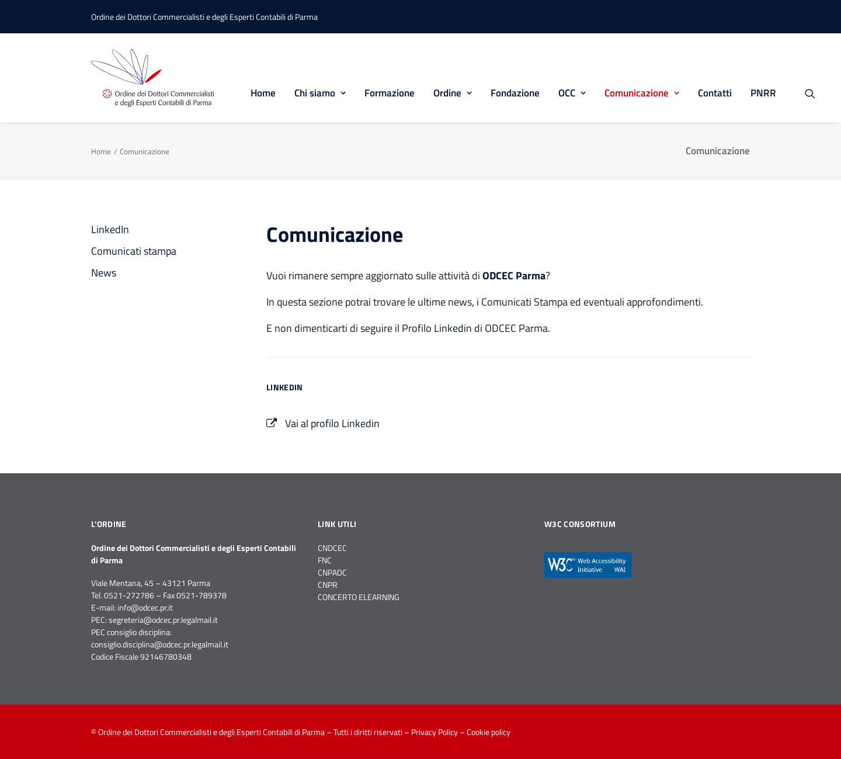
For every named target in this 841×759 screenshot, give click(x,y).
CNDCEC (332, 548)
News (103, 272)
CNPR (328, 584)
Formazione (389, 92)
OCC (572, 92)
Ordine (452, 92)
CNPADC (332, 572)
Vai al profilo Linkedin (332, 423)
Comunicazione (641, 92)
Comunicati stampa (133, 251)
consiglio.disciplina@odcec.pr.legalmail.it (159, 644)
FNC (325, 560)
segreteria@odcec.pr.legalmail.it (163, 620)
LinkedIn (110, 229)
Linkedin (453, 328)
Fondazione (515, 92)
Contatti (715, 92)
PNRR (763, 92)
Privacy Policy (434, 732)
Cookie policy (488, 732)
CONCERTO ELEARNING (358, 597)
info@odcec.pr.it (145, 607)
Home (263, 92)
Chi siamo (320, 92)
